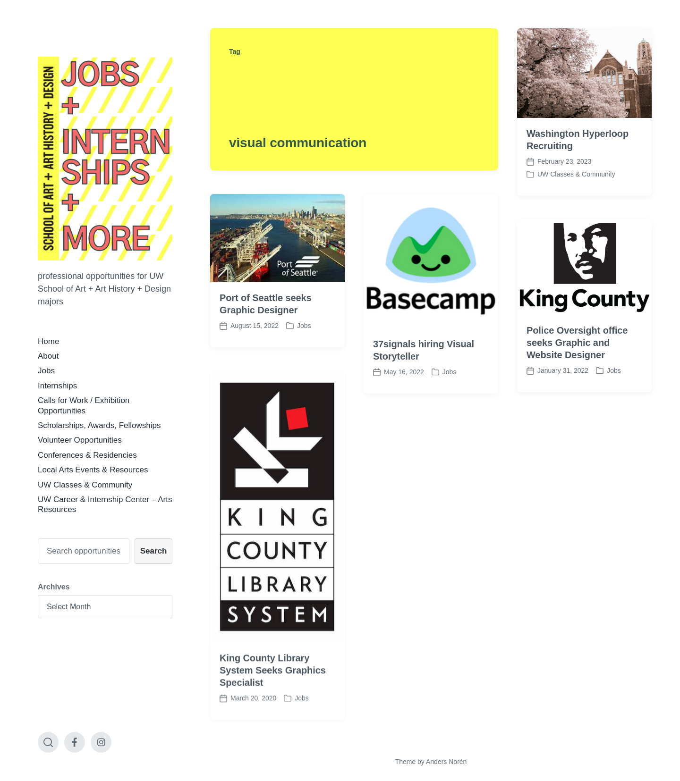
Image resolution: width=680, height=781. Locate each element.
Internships (57, 385)
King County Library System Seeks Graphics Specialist (273, 689)
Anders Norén (446, 761)
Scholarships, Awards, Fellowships (99, 425)
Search (153, 550)
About (48, 356)
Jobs (46, 370)
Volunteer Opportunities (80, 440)
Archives (54, 587)
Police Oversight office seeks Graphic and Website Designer (577, 342)
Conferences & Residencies (87, 455)
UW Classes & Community (85, 484)
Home (48, 341)
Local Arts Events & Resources (93, 469)
